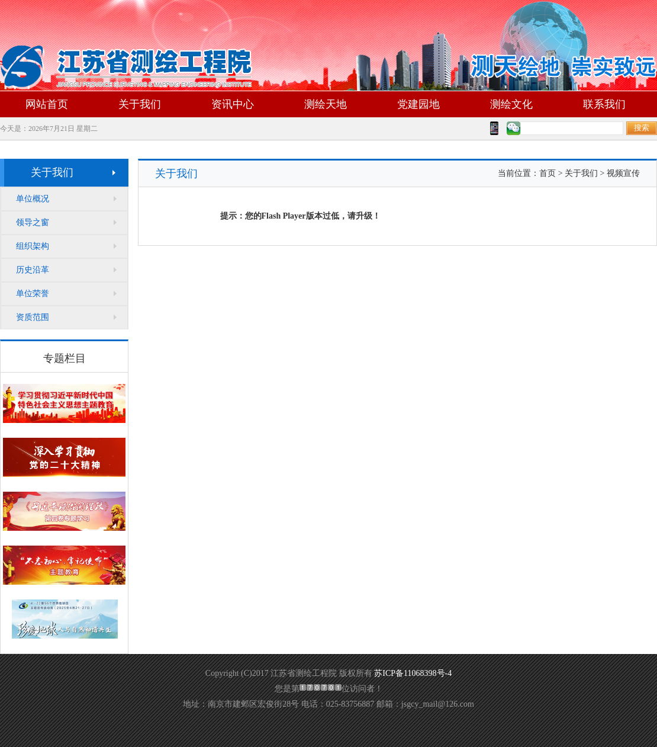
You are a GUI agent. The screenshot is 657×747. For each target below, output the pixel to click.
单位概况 (32, 198)
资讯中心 (232, 104)
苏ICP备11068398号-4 (413, 673)
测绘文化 (511, 104)
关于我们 (139, 104)
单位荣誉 (32, 293)
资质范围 (32, 317)
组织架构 (32, 246)
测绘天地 (325, 104)
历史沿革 (32, 269)
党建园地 (418, 104)
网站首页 (46, 104)
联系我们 (604, 104)
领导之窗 (32, 222)
